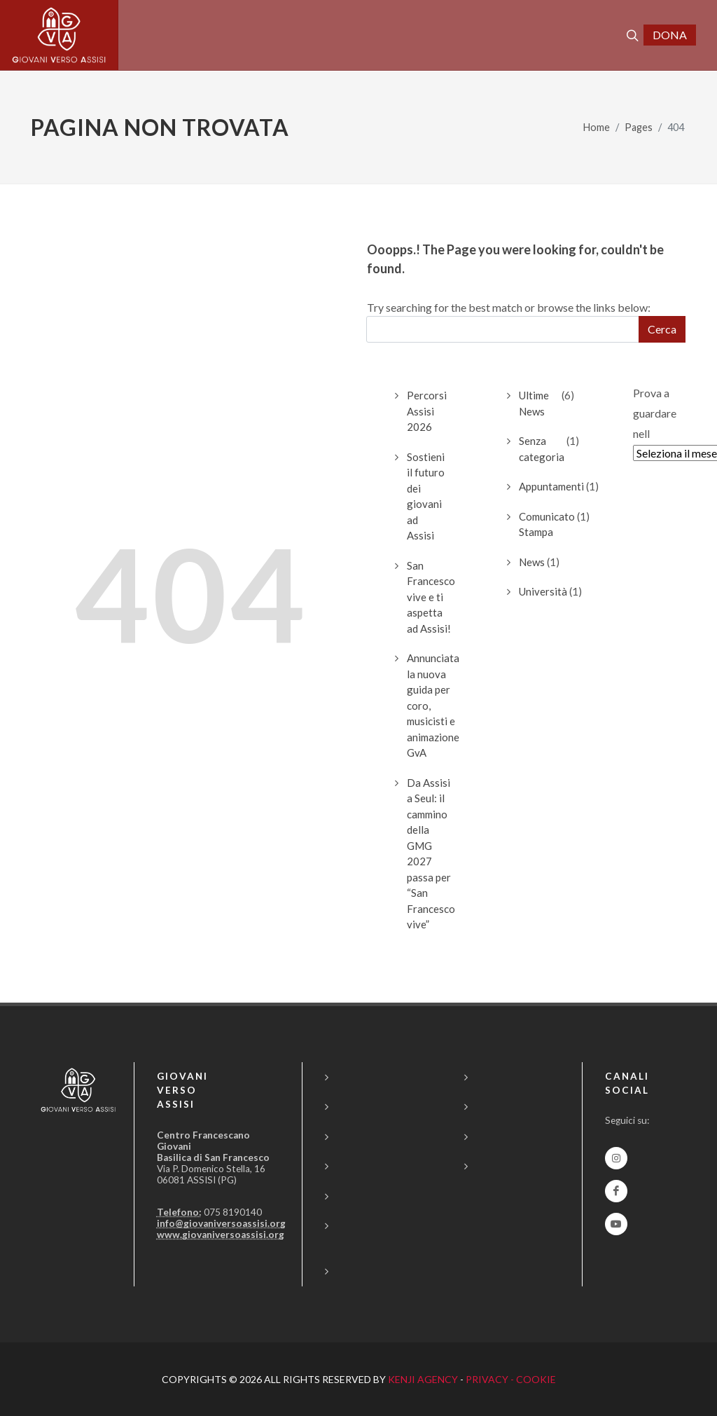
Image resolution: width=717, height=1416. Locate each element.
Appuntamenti (551, 486)
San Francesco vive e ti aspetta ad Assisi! (431, 597)
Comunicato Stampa (547, 524)
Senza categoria (541, 448)
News (532, 562)
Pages (639, 127)
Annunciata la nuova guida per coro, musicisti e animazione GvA (433, 705)
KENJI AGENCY (423, 1379)
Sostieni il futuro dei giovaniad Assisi (426, 496)
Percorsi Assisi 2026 (427, 411)
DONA (670, 34)
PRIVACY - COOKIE (511, 1379)
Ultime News (534, 403)
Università (543, 591)
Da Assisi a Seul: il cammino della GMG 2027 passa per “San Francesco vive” (431, 853)
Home (596, 127)
